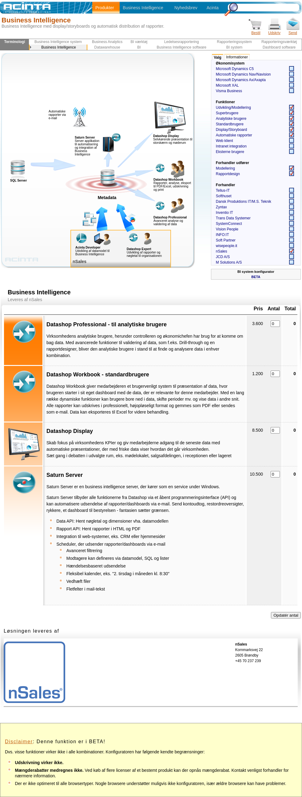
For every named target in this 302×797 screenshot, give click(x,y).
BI (139, 47)
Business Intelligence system (58, 42)
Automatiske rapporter (234, 135)
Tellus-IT (223, 190)
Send (292, 31)
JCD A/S (223, 257)
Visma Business (229, 91)
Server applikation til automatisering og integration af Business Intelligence (87, 146)
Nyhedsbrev (185, 7)
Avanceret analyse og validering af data (168, 222)
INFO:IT (222, 235)
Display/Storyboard (231, 130)
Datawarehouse (107, 47)
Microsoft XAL (227, 85)
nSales (221, 251)
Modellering (225, 168)
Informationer (237, 57)
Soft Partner (226, 240)
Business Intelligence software (181, 47)
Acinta (213, 7)
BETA (255, 277)
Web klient (224, 141)
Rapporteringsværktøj (279, 42)
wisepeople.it (226, 246)
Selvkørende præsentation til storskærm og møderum (172, 141)
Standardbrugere (230, 124)
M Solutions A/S (229, 262)
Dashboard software (279, 47)
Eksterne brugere (230, 152)
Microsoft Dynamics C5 (235, 69)
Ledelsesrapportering (181, 42)
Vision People (227, 229)
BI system (234, 47)
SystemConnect (229, 224)
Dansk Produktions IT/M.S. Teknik (243, 201)
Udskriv (274, 31)
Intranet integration (231, 146)
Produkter (104, 7)
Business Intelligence (143, 7)
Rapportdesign (228, 174)
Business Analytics (107, 42)
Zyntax (221, 207)
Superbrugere (227, 113)
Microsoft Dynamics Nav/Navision (243, 74)
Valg (217, 57)
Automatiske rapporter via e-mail (57, 115)
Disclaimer (19, 741)
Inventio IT (224, 212)
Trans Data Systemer (233, 218)
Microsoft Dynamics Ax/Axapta (241, 80)
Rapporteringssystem (234, 42)
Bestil (255, 31)
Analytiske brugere (231, 118)
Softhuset (224, 196)
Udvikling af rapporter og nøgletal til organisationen (144, 254)
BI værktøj (139, 42)
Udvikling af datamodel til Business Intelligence (92, 252)
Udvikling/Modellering (233, 107)
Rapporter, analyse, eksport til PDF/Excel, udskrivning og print (172, 186)
